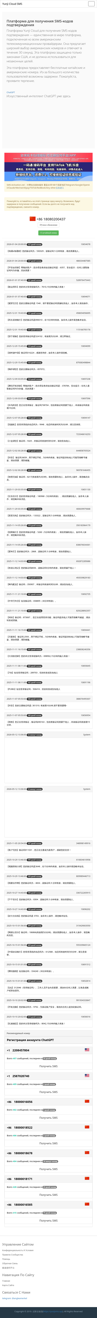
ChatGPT (11, 92)
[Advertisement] (48, 122)
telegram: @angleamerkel (14, 1298)
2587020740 (20, 1076)
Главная (6, 1280)
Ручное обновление (48, 225)
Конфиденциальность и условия (17, 1250)
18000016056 (23, 1102)
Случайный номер (49, 233)
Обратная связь (10, 1263)
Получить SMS (48, 1066)
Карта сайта (8, 1285)
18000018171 (23, 1179)
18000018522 (23, 1127)
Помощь (6, 1259)
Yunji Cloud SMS (12, 4)
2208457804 (20, 1050)
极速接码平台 (8, 1267)
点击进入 (60, 187)
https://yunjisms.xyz (52, 1311)
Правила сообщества (12, 1254)
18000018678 (23, 1153)
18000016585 (23, 1205)
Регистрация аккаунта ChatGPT (30, 1040)
